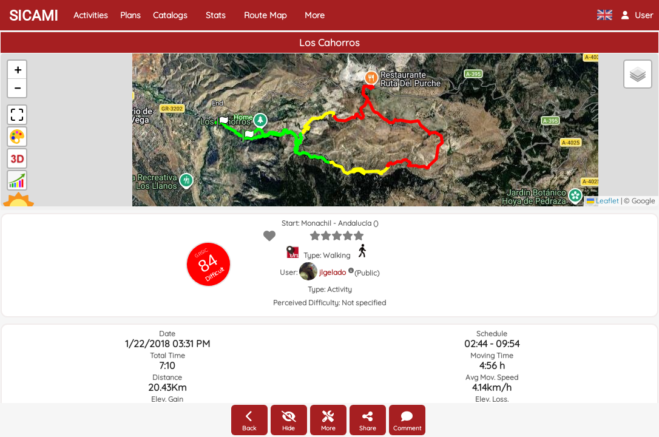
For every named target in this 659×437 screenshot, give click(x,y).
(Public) (366, 272)
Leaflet (603, 200)
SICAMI (33, 15)
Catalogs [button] (170, 15)
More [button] (315, 15)
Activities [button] (90, 15)
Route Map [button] (265, 15)
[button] (637, 15)
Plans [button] (130, 15)
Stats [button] (216, 15)
